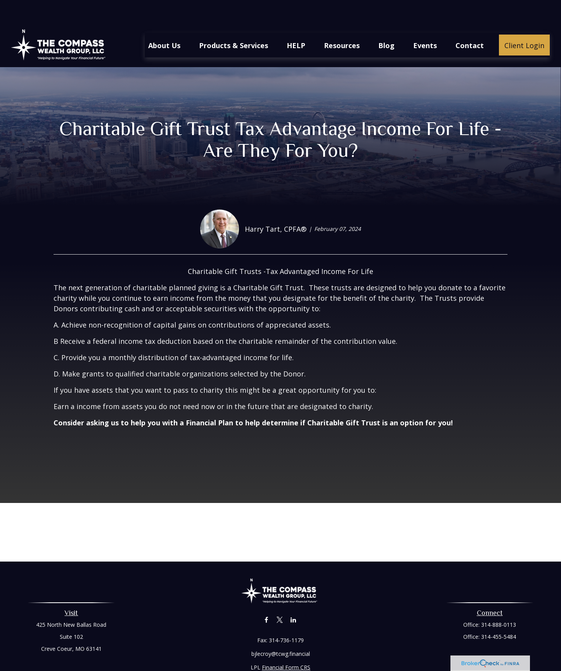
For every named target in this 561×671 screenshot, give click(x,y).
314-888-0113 (498, 601)
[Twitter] (280, 596)
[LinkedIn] (293, 596)
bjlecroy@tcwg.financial (280, 630)
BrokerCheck (361, 658)
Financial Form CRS (286, 644)
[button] (164, 21)
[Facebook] (266, 596)
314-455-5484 (498, 613)
